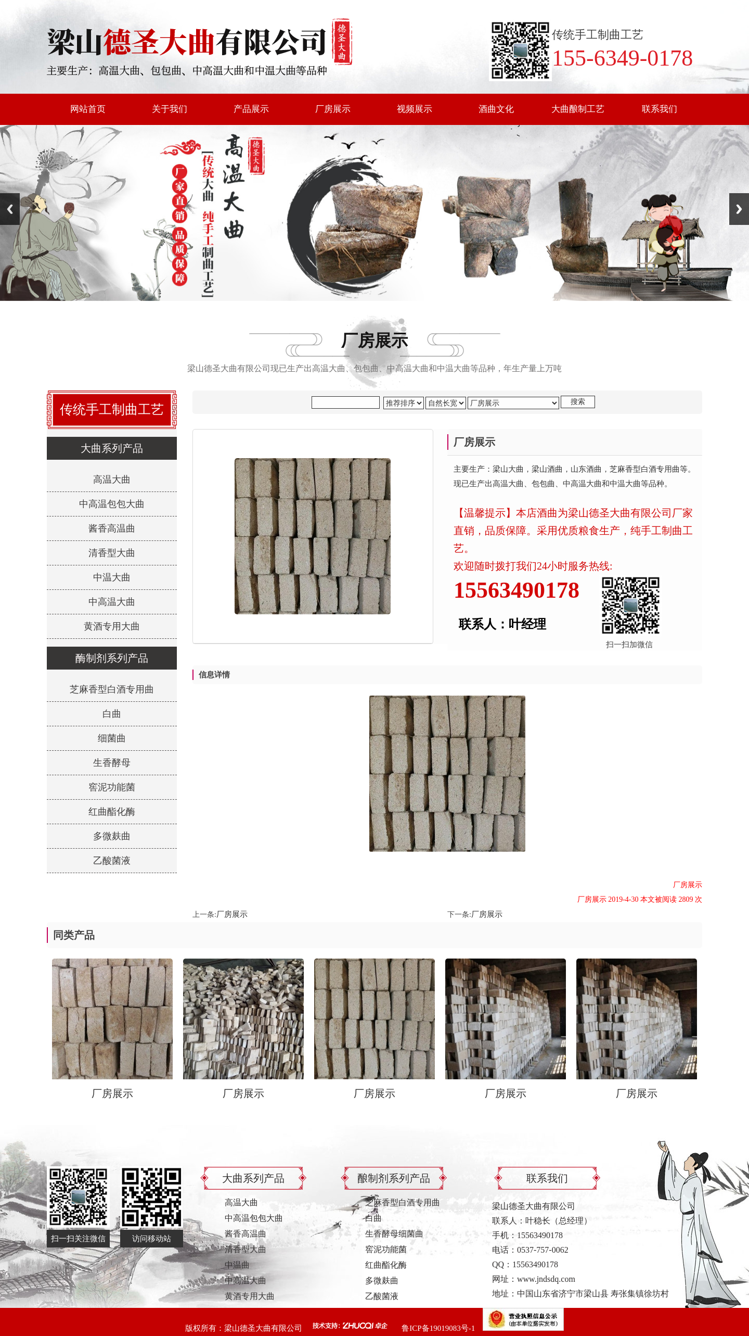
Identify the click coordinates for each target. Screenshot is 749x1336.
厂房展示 (333, 109)
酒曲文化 (496, 109)
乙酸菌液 (112, 860)
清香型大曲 (111, 553)
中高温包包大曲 (112, 504)
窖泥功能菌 (111, 787)
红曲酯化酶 (111, 811)
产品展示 (251, 109)
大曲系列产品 (112, 448)
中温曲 (237, 1265)
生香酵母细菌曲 (394, 1233)
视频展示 (414, 109)
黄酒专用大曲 (112, 626)
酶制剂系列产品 (111, 658)
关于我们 (169, 109)
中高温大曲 (111, 602)
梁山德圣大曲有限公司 (263, 1328)
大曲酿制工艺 (577, 109)
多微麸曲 (112, 836)
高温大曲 (112, 479)
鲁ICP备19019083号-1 (438, 1328)
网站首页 (88, 109)
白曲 (111, 714)
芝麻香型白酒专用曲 (112, 689)
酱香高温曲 (111, 528)
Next (739, 209)
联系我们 (659, 109)
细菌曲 (112, 738)
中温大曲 (112, 577)
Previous (10, 209)
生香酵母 (112, 763)
